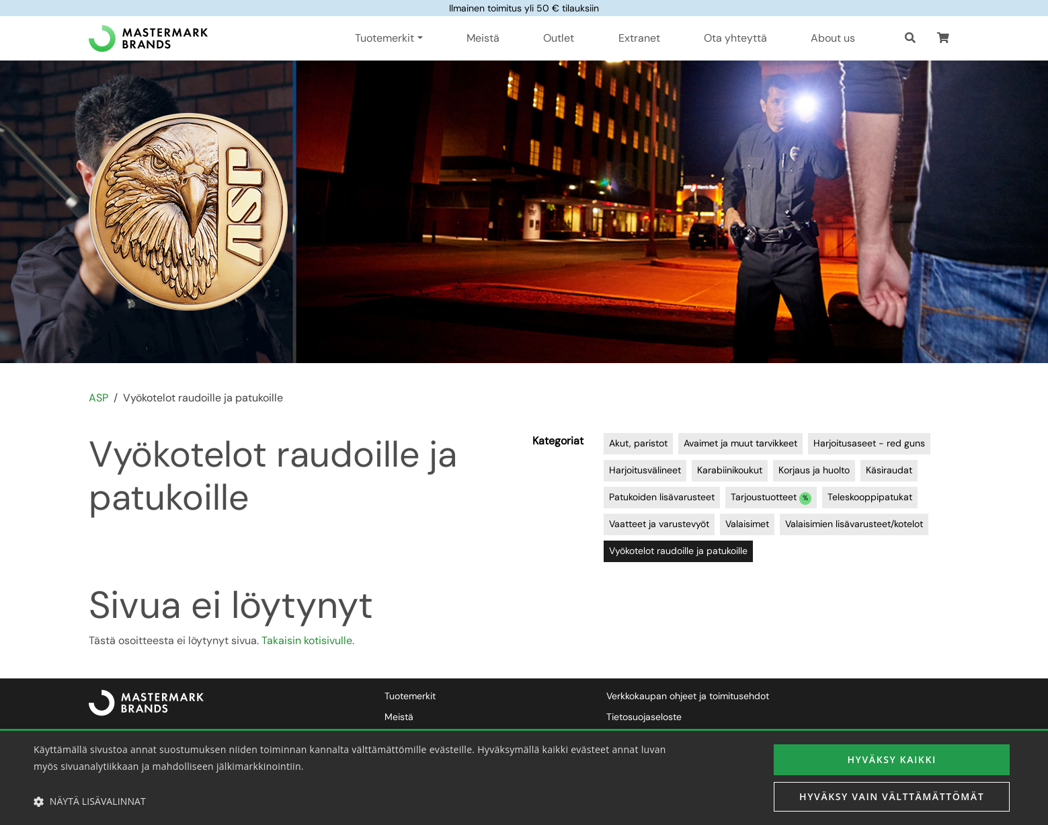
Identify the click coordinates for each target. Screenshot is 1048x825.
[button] (943, 38)
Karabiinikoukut (729, 470)
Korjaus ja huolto (814, 470)
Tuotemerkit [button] (384, 38)
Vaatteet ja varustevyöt (659, 524)
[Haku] (910, 38)
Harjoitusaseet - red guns (869, 443)
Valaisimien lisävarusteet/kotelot (854, 524)
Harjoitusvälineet (645, 470)
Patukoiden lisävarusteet (662, 497)
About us (833, 38)
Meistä (483, 38)
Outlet (558, 38)
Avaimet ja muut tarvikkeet (740, 443)
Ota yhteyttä (735, 38)
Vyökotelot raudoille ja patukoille (678, 551)
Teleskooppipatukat (870, 497)
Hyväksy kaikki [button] (891, 759)
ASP (98, 398)
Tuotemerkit (410, 696)
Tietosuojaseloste (644, 717)
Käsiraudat (889, 470)
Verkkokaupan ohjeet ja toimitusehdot (687, 696)
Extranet (639, 38)
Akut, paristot (638, 443)
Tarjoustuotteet (771, 498)
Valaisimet (747, 524)
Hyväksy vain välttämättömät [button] (891, 796)
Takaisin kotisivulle (306, 640)
